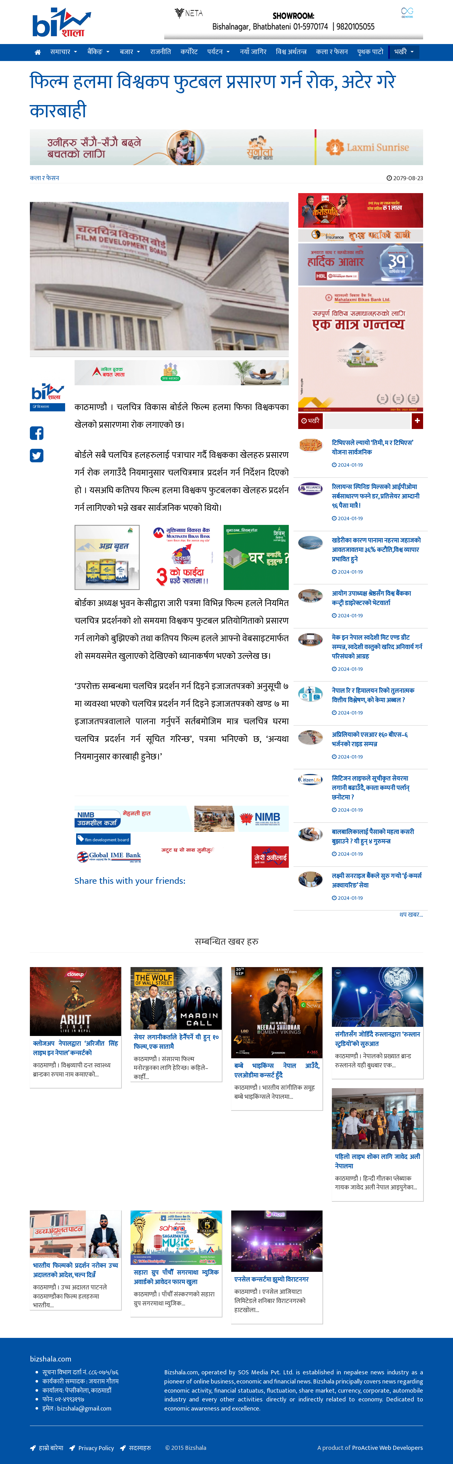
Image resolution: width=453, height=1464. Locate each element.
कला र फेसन (332, 52)
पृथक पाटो (370, 52)
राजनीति (160, 52)
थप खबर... (411, 915)
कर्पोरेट (189, 52)
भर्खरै (400, 52)
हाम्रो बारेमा (51, 1448)
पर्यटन (215, 52)
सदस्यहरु (140, 1448)
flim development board (103, 839)
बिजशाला (41, 407)
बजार (126, 52)
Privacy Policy (96, 1448)
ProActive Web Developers (387, 1448)
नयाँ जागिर (253, 52)
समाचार (60, 52)
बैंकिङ (95, 52)
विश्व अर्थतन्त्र (291, 52)
